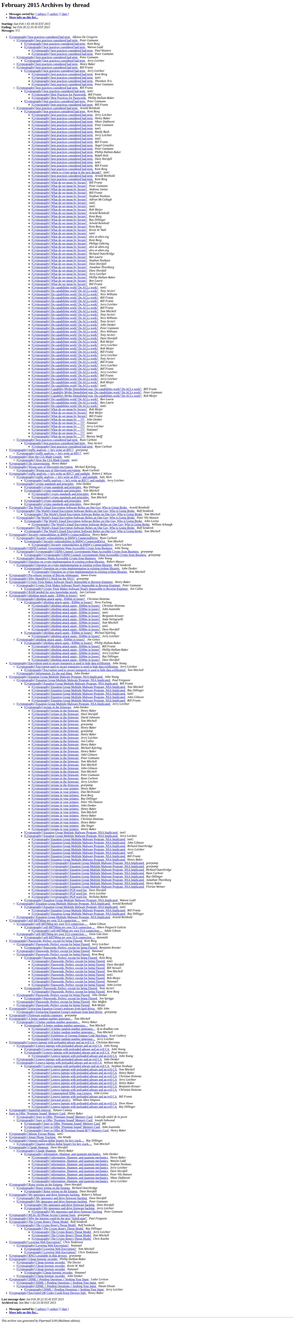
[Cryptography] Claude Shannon (29, 1147)
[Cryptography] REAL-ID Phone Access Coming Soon (42, 1215)
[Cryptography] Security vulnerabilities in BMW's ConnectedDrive (50, 534)
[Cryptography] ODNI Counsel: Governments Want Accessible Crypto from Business (61, 548)
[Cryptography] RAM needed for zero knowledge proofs (43, 592)
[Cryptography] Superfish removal (30, 1110)
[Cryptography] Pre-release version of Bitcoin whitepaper (44, 575)
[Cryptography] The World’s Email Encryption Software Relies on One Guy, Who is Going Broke (68, 507)
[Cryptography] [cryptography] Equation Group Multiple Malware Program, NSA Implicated (88, 863)
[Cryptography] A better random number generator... (41, 1018)
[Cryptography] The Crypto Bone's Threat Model (39, 1221)
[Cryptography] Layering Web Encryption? (35, 1242)
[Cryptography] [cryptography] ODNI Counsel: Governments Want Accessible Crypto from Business (78, 551)
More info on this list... (23, 17)
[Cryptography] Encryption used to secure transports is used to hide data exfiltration (60, 663)
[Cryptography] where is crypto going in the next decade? (67, 172)
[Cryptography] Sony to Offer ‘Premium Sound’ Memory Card (55, 1116)
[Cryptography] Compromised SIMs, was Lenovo (62, 1093)
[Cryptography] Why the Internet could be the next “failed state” (48, 1218)
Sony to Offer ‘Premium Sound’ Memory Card (37, 1113)
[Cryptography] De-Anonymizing (29, 463)
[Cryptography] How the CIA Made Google (35, 456)
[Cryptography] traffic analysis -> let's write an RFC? (41, 450)
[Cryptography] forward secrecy (51, 1100)
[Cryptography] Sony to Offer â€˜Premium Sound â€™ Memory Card (66, 1130)
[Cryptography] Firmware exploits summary (36, 1015)
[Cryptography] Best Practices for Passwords (59, 94)
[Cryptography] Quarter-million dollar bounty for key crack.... (47, 1140)
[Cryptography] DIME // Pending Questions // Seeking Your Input (49, 1279)
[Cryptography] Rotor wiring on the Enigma (36, 1184)
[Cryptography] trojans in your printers (55, 788)
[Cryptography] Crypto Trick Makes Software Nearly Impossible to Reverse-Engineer (61, 582)
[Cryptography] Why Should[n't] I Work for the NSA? (42, 578)
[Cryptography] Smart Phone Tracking (32, 1137)
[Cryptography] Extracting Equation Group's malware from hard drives (52, 1008)
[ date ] (64, 14)
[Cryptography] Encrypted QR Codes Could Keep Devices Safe (48, 1292)
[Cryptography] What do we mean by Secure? (60, 182)
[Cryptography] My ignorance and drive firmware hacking (44, 1194)
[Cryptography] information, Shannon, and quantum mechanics (62, 1154)
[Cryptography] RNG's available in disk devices (38, 1255)
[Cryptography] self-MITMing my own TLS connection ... (44, 920)
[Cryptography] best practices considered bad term (40, 37)
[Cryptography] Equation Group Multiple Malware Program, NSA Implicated (56, 676)
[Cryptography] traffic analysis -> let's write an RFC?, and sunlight (49, 473)
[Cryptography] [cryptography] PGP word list (59, 890)
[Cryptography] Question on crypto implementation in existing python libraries (57, 561)
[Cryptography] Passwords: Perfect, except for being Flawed (46, 940)
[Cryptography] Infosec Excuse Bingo (32, 1133)
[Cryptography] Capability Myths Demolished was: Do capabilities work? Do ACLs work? (87, 389)
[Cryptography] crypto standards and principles (45, 483)
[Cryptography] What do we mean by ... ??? (58, 419)
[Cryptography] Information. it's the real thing (45, 673)
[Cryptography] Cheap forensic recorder (33, 1259)
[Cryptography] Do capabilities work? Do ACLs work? (65, 287)
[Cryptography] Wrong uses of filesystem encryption (41, 466)
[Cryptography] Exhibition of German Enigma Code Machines (70, 1035)
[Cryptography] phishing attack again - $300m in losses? (43, 595)
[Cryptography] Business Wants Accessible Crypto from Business (57, 558)
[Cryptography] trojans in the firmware (48, 707)
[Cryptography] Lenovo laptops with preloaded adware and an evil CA (52, 1042)
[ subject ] (42, 14)
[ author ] (54, 14)
